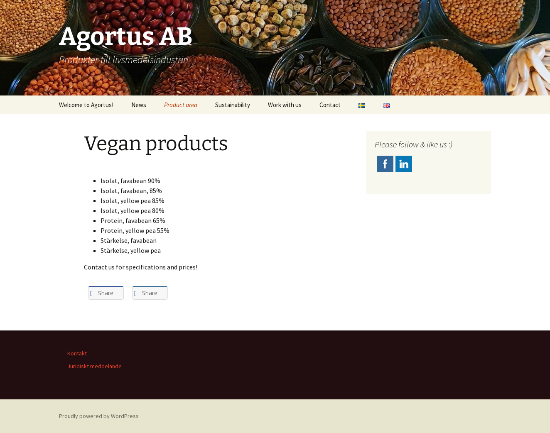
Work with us (285, 105)
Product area (180, 105)
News (138, 105)
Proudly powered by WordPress (99, 416)
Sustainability (232, 105)
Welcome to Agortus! (86, 105)
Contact (330, 105)
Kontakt (77, 353)
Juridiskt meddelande (94, 366)
